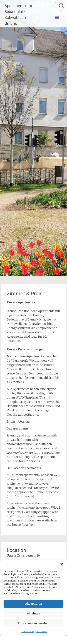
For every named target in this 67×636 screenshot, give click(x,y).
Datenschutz (27, 631)
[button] (61, 564)
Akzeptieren (33, 603)
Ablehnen (33, 613)
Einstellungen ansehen (33, 623)
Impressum (41, 631)
